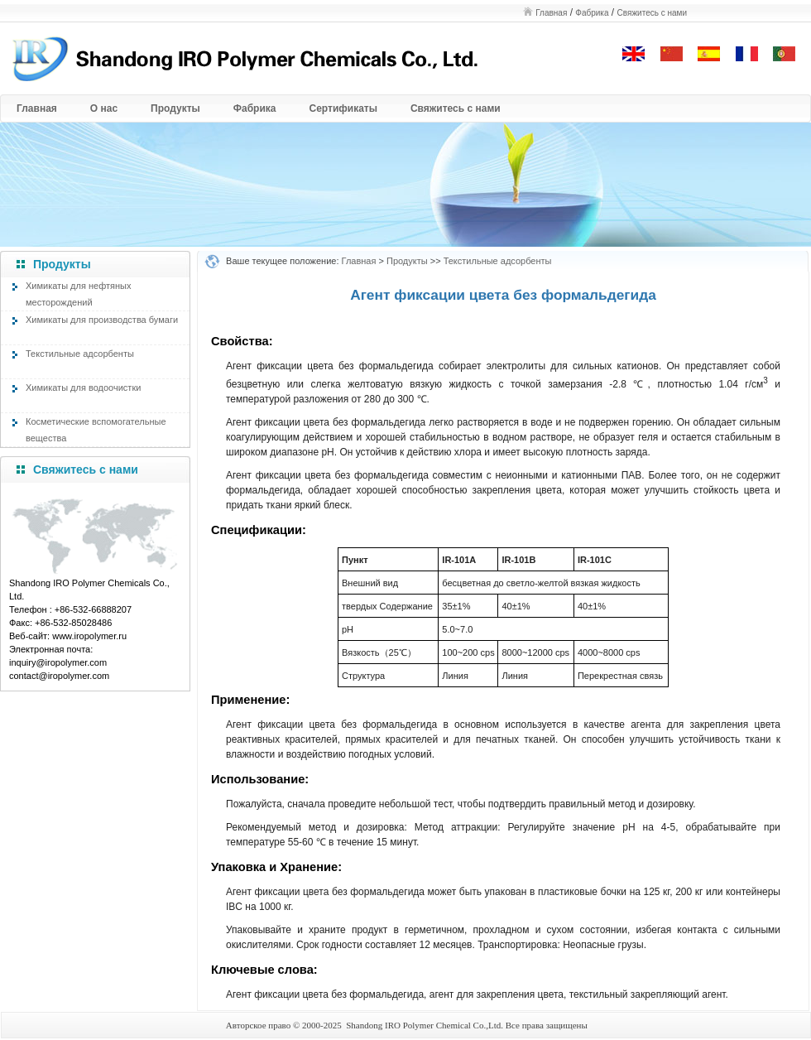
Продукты (175, 108)
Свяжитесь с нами (652, 12)
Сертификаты (343, 108)
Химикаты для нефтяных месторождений (78, 292)
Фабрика (591, 12)
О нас (104, 108)
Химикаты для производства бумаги (102, 320)
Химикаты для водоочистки (83, 387)
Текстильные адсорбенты (80, 354)
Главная (551, 12)
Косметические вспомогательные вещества (96, 428)
